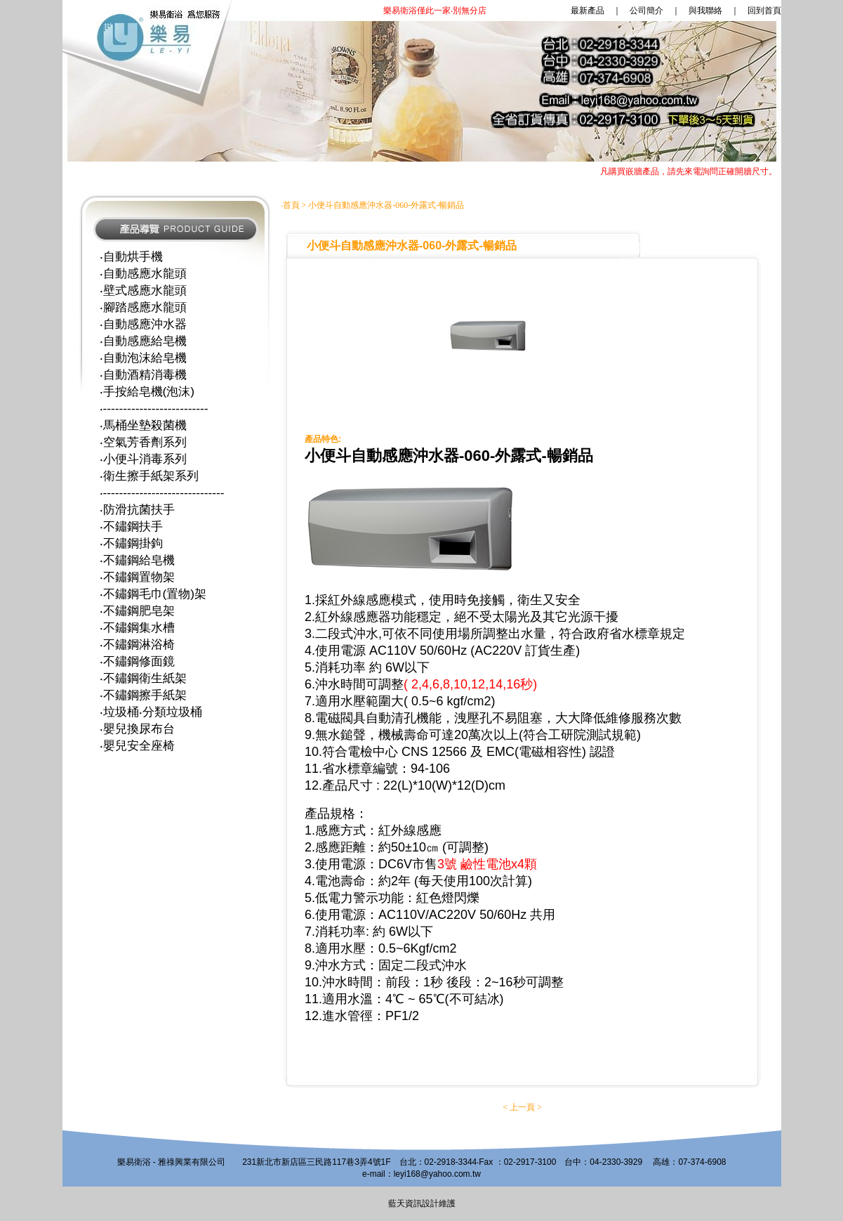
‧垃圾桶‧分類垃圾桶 (151, 712)
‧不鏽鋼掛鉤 (131, 543)
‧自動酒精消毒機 (143, 374)
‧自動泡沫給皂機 (143, 358)
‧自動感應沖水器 (143, 324)
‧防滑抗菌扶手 (137, 509)
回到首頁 (764, 10)
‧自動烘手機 (131, 256)
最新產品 (493, 10)
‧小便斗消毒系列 (143, 459)
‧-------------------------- (154, 408)
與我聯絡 (705, 10)
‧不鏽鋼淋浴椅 (137, 644)
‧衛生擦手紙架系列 (149, 476)
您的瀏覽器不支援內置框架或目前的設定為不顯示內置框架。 (421, 91)
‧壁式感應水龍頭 (143, 290)
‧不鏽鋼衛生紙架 (143, 678)
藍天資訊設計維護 (422, 1203)
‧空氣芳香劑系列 (143, 442)
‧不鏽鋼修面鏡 (137, 661)
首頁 (291, 205)
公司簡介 (646, 10)
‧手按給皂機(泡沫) (147, 391)
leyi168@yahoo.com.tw (437, 1174)
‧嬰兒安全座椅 (137, 745)
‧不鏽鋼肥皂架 (137, 610)
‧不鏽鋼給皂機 (137, 560)
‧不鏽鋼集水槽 (137, 627)
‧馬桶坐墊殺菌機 (143, 425)
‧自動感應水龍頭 (143, 273)
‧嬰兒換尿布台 (137, 729)
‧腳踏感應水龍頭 (143, 307)
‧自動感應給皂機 (143, 341)
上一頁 (522, 1107)
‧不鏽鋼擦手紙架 (143, 695)
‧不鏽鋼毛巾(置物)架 (153, 594)
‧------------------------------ (162, 492)
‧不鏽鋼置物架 (137, 577)
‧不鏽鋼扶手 (131, 526)
